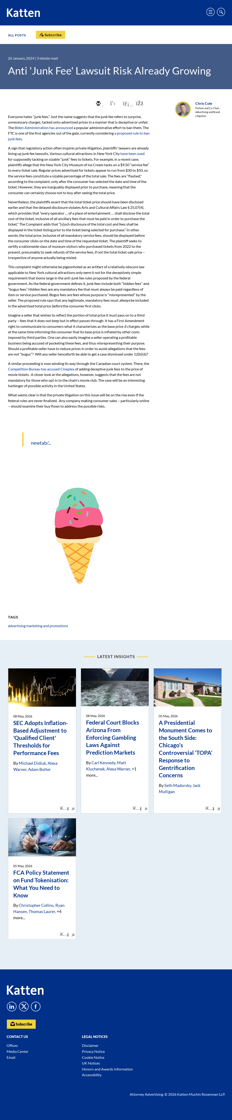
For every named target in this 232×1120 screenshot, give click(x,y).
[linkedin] (125, 104)
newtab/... (41, 443)
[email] (98, 104)
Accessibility (92, 1075)
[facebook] (139, 104)
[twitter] (111, 104)
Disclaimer (90, 1045)
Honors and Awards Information (107, 1069)
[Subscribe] (50, 35)
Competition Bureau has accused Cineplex (41, 369)
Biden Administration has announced (44, 127)
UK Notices (91, 1063)
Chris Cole (203, 103)
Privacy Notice (93, 1051)
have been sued (132, 153)
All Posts (17, 35)
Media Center (17, 1051)
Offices (12, 1045)
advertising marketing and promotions (38, 625)
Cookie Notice (93, 1057)
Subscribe (21, 1023)
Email (11, 1057)
